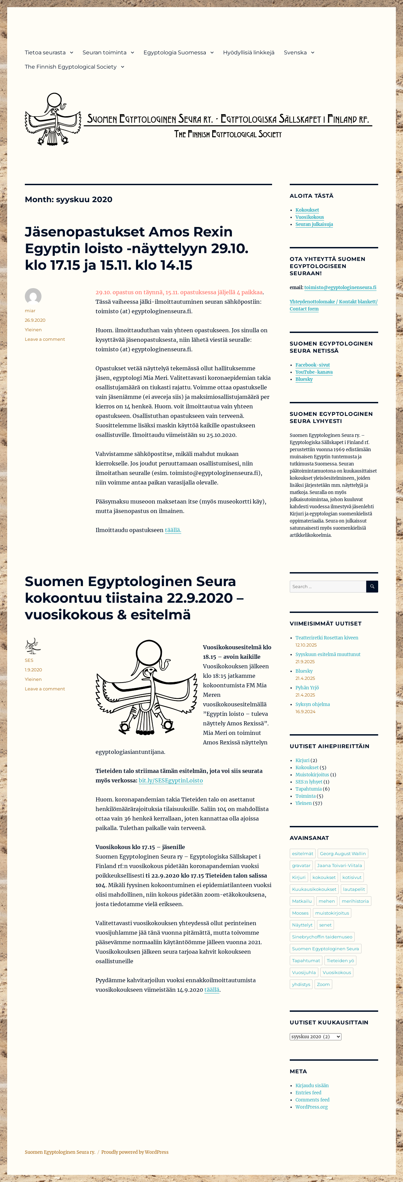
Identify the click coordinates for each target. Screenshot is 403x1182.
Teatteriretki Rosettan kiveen (327, 638)
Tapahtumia (309, 789)
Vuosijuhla (304, 972)
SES (29, 660)
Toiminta (306, 796)
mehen (327, 901)
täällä (211, 989)
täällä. (173, 530)
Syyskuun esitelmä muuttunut (328, 654)
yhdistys (301, 984)
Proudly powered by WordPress (135, 1152)
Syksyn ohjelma (313, 704)
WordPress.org (312, 1107)
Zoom (323, 984)
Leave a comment (45, 339)
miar (30, 310)
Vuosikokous (310, 217)
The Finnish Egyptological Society (71, 67)
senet (325, 925)
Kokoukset (307, 210)
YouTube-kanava (314, 372)
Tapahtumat (306, 960)
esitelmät (302, 853)
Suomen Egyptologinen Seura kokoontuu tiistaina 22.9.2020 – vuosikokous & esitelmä (134, 598)
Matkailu (302, 901)
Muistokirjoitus (312, 775)
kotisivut (352, 877)
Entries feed (308, 1093)
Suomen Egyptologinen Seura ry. (60, 1152)
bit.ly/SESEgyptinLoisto (171, 780)
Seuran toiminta (105, 52)
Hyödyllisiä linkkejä (248, 52)
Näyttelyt (302, 925)
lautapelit (354, 889)
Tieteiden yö (340, 960)
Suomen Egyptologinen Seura (325, 948)
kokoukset (324, 877)
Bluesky (304, 379)
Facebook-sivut (313, 365)
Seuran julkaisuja (314, 224)
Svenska (295, 52)
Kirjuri (302, 760)
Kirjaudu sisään (312, 1086)
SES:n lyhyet (309, 782)
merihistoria (355, 901)
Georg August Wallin (343, 853)
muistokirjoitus (332, 913)
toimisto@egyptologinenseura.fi (340, 287)
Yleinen (33, 329)
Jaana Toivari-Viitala (339, 865)
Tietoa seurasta (45, 52)
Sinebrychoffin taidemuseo (322, 936)
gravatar (301, 865)
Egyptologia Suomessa (175, 52)
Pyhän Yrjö (307, 688)
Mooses (300, 913)
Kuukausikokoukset (314, 889)
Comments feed (313, 1100)
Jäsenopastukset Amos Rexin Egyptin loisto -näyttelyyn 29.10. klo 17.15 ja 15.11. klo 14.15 (136, 248)
